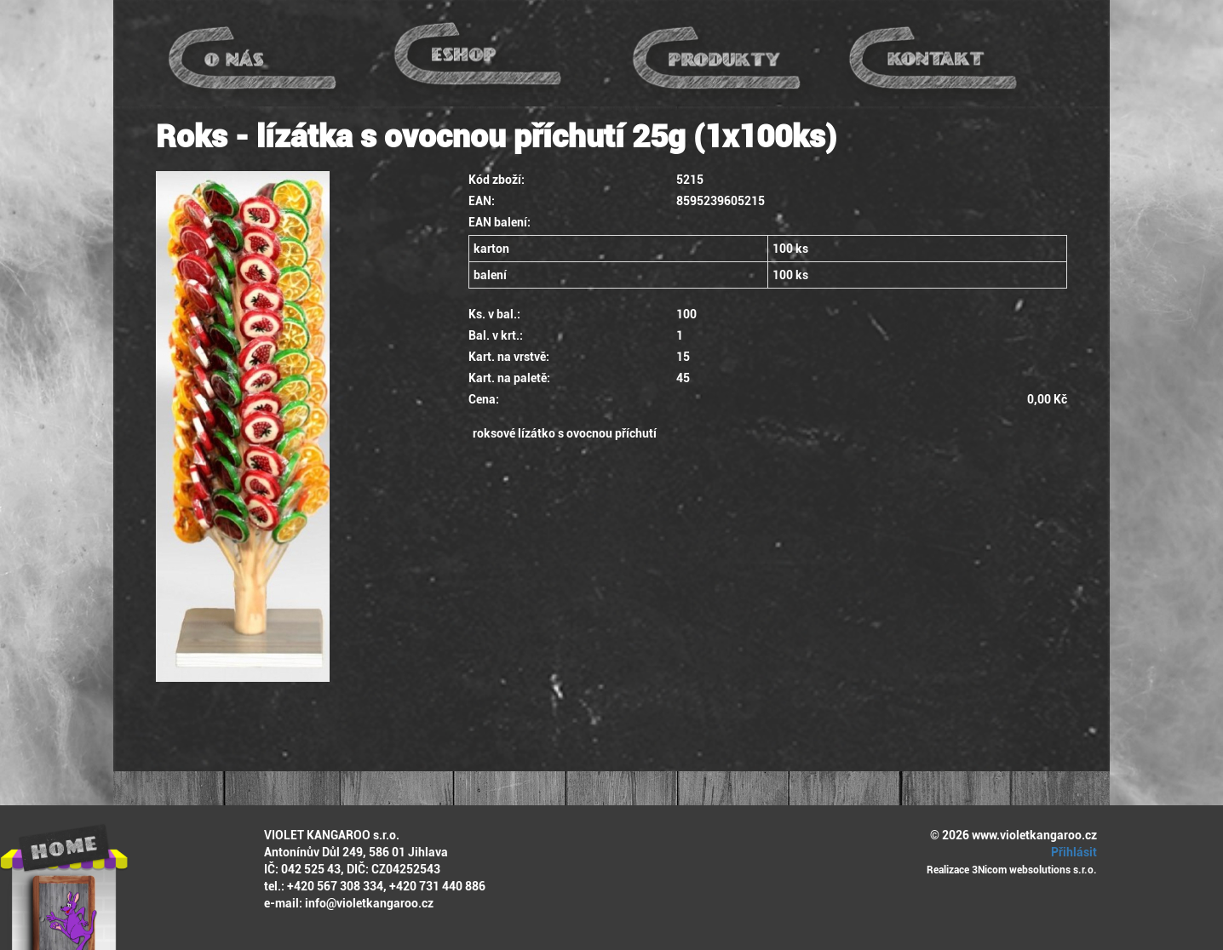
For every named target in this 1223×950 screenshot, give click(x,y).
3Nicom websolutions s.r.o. (1034, 870)
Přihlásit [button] (1071, 852)
